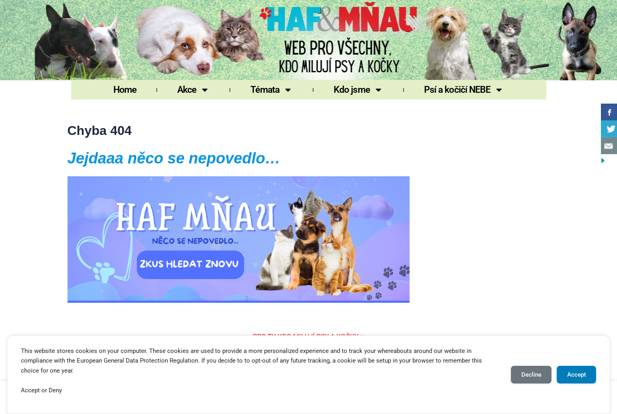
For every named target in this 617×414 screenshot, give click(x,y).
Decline (531, 374)
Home (124, 89)
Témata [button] (271, 90)
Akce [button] (193, 90)
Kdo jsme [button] (358, 90)
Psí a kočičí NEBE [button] (464, 90)
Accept (576, 374)
